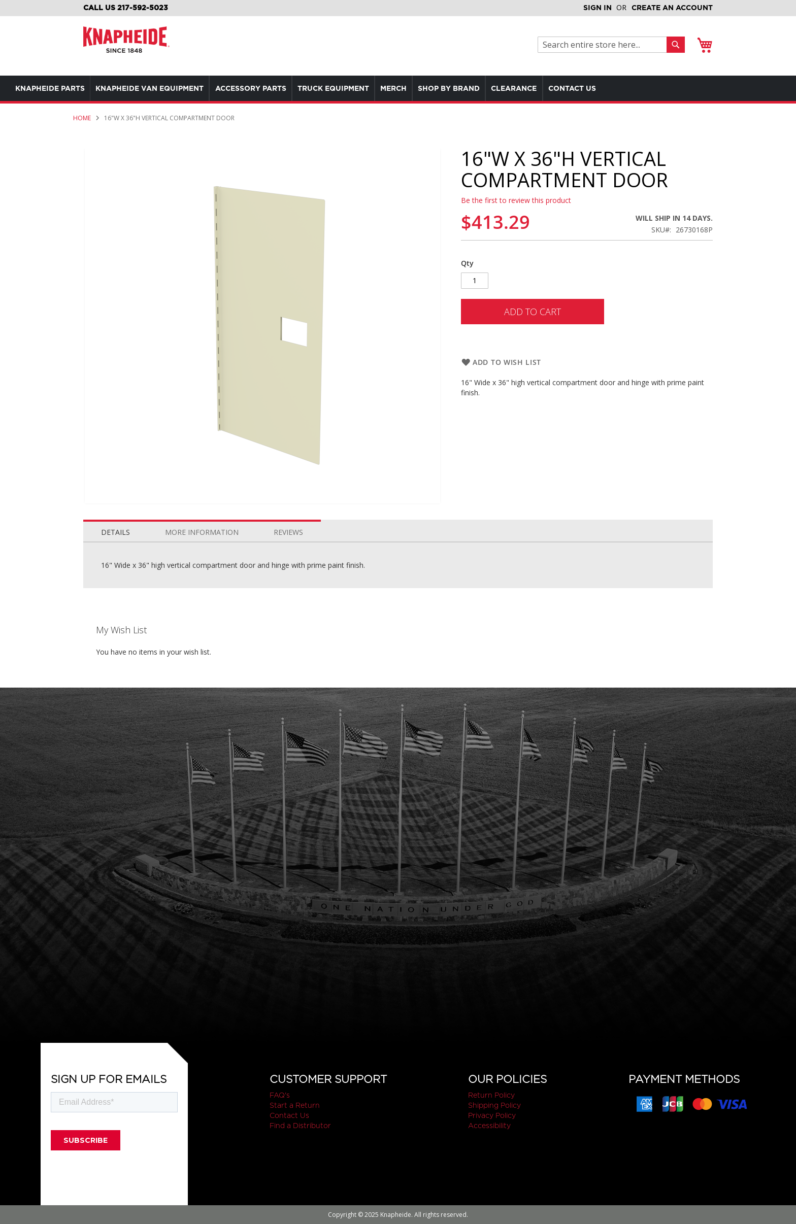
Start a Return (295, 1105)
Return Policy (491, 1095)
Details (115, 532)
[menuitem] (52, 88)
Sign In (597, 8)
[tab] (115, 530)
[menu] (345, 88)
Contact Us (289, 1115)
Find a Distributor (300, 1125)
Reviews (288, 532)
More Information (202, 532)
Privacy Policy (492, 1115)
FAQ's (280, 1095)
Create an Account (672, 8)
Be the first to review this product (516, 200)
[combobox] (605, 45)
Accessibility (489, 1125)
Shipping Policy (494, 1105)
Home (82, 118)
